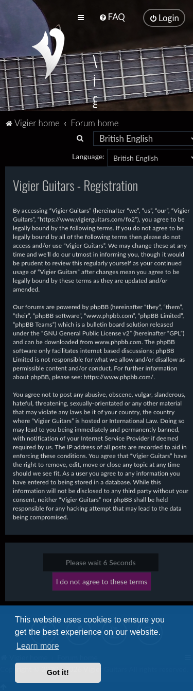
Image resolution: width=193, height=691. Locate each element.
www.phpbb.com (118, 341)
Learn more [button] (37, 646)
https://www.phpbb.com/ (119, 376)
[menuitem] (112, 17)
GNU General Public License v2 (87, 332)
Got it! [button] (58, 672)
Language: (88, 155)
